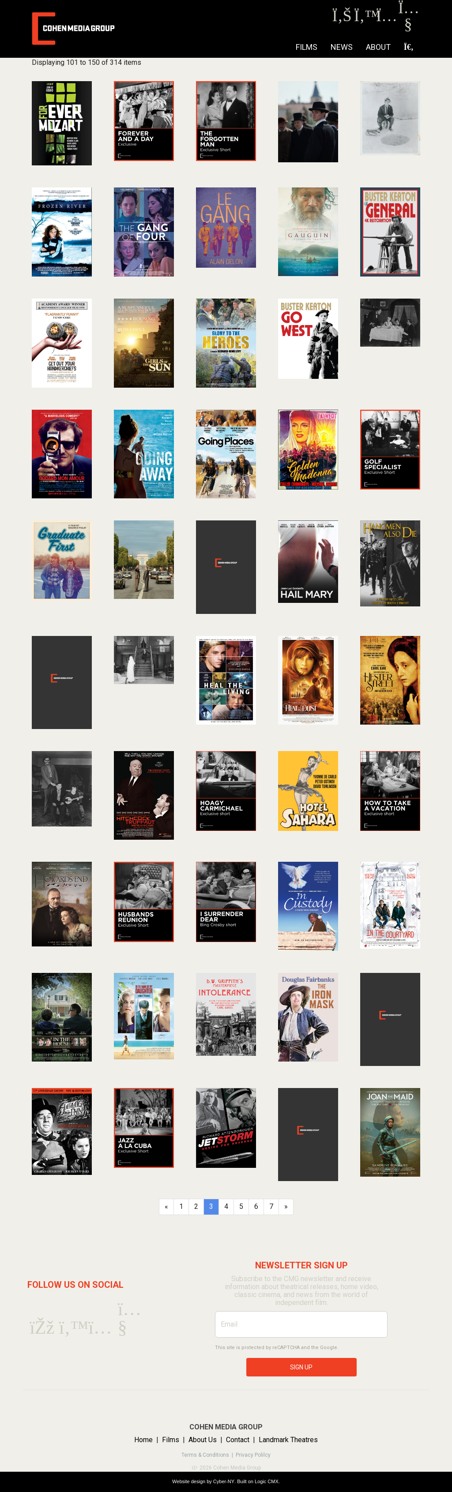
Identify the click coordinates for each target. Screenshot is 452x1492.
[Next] (286, 1207)
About (378, 47)
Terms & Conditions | (208, 1455)
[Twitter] (364, 18)
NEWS (342, 47)
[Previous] (166, 1207)
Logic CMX (267, 1481)
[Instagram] (386, 18)
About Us (202, 1440)
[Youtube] (408, 26)
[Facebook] (342, 18)
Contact (237, 1440)
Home (143, 1440)
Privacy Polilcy (253, 1455)
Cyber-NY (223, 1481)
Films (306, 47)
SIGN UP (301, 1367)
